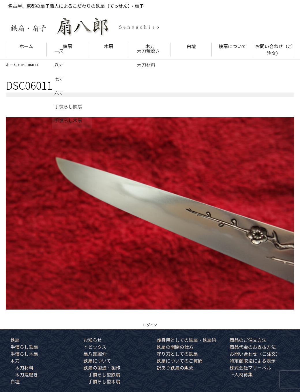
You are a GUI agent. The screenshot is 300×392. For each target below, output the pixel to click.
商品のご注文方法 (248, 339)
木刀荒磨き (26, 374)
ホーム (26, 46)
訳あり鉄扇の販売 (175, 367)
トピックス (94, 346)
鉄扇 (67, 46)
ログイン (150, 324)
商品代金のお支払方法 (253, 346)
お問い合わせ (273, 49)
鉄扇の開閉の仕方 (175, 346)
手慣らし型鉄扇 (104, 374)
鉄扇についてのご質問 (180, 360)
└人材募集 (241, 374)
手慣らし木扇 (24, 353)
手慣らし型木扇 (104, 381)
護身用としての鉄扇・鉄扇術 (187, 339)
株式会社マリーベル (250, 367)
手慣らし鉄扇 (24, 346)
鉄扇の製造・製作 (101, 367)
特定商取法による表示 (253, 360)
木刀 (150, 46)
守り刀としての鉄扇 (177, 353)
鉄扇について (232, 46)
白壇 (191, 46)
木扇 (108, 46)
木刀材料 (24, 367)
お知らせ (92, 339)
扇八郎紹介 (94, 353)
